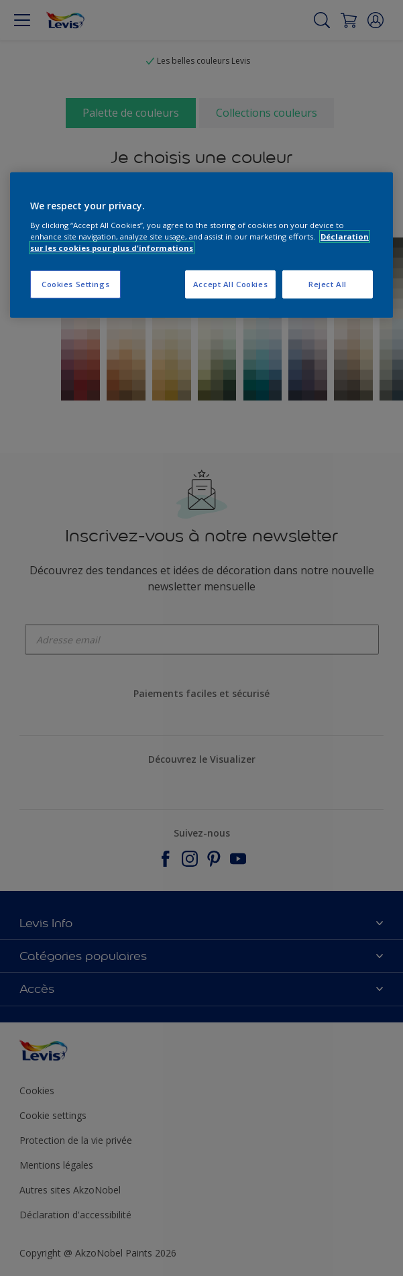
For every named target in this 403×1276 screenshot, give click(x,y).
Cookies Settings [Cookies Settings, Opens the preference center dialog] (75, 284)
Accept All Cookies (230, 284)
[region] (201, 245)
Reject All (327, 284)
